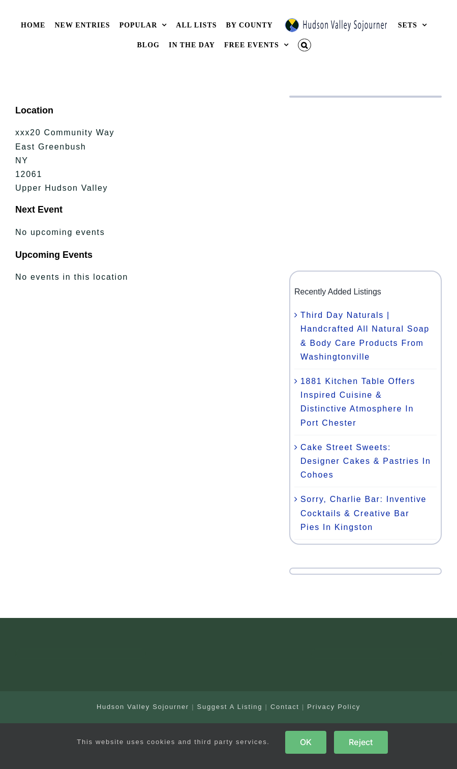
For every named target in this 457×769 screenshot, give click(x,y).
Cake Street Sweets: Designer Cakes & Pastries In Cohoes (365, 461)
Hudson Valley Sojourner (143, 707)
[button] (304, 45)
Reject (361, 742)
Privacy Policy (333, 707)
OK (306, 742)
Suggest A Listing (230, 707)
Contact (284, 707)
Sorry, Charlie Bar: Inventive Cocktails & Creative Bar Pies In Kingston (363, 513)
